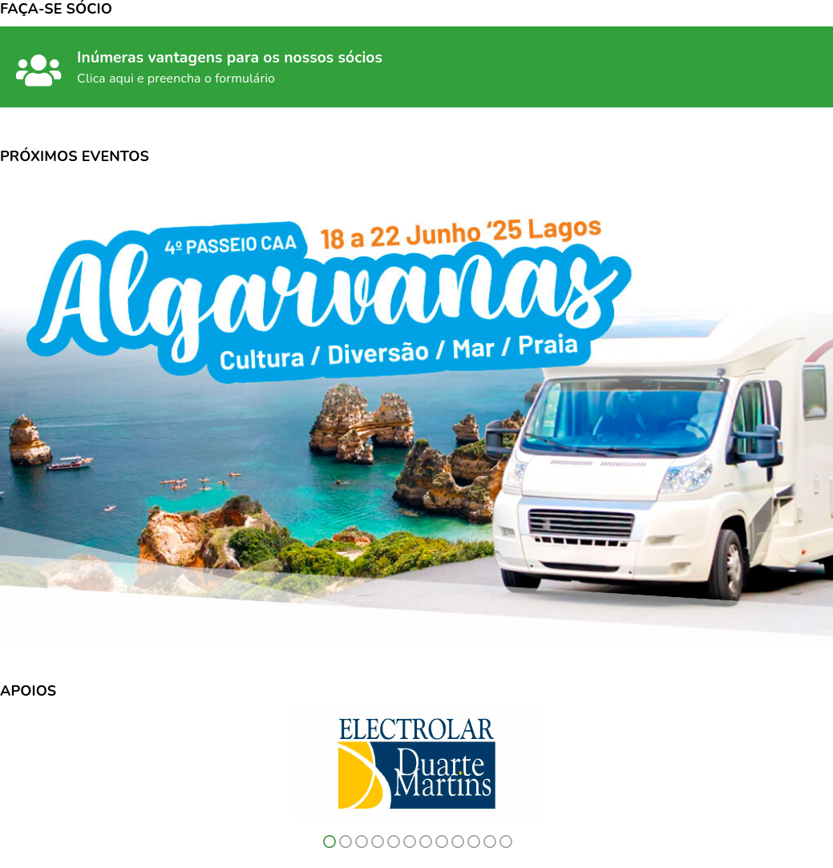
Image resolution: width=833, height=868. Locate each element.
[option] (416, 764)
